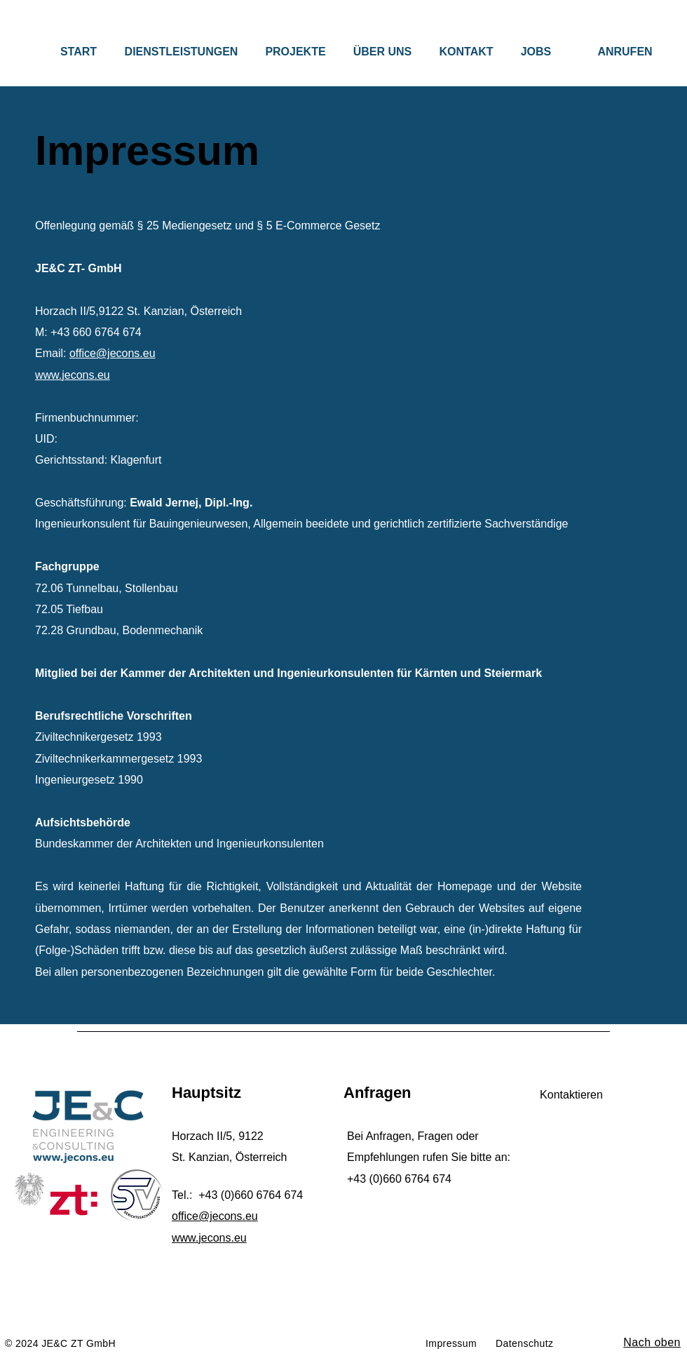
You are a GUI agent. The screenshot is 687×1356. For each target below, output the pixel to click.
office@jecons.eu (112, 353)
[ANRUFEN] (625, 51)
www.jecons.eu (72, 375)
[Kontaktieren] (571, 1095)
